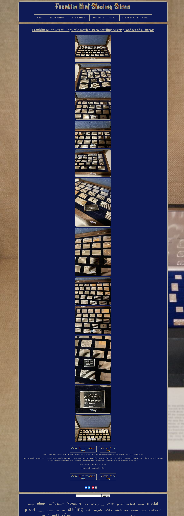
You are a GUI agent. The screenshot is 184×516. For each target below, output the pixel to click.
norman (50, 511)
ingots (98, 510)
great (120, 504)
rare (57, 511)
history (95, 504)
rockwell (130, 504)
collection (56, 503)
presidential (154, 510)
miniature (121, 510)
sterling (75, 509)
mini (86, 504)
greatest (134, 510)
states (141, 504)
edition (109, 510)
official (143, 511)
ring (102, 505)
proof (30, 509)
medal (152, 503)
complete (41, 511)
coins (110, 504)
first (63, 511)
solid (88, 510)
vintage (31, 504)
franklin (74, 503)
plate (41, 503)
